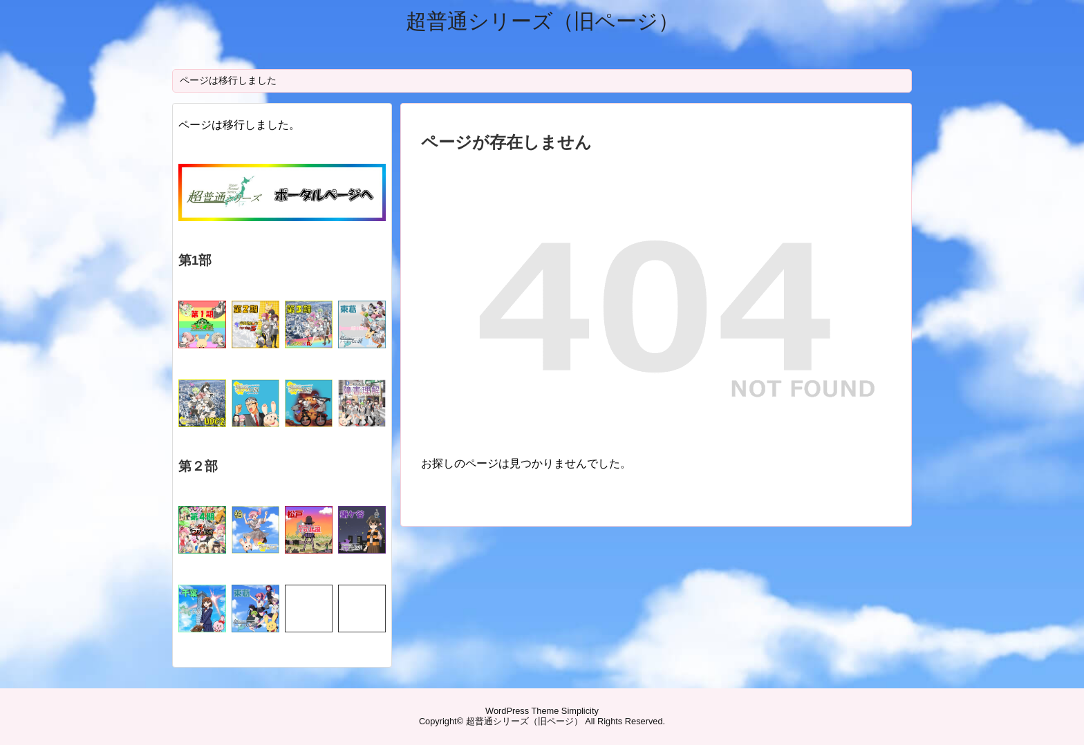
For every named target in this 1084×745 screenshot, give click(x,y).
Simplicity (580, 711)
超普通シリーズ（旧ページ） (542, 21)
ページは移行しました (228, 80)
